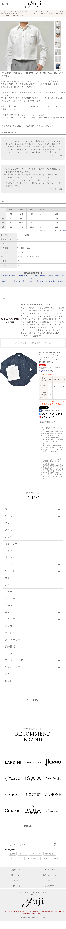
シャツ (24, 12)
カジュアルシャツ (35, 12)
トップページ (6, 12)
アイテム (16, 12)
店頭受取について (48, 422)
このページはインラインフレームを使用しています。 (33, 821)
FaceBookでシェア (49, 411)
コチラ (63, 231)
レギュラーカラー (51, 12)
